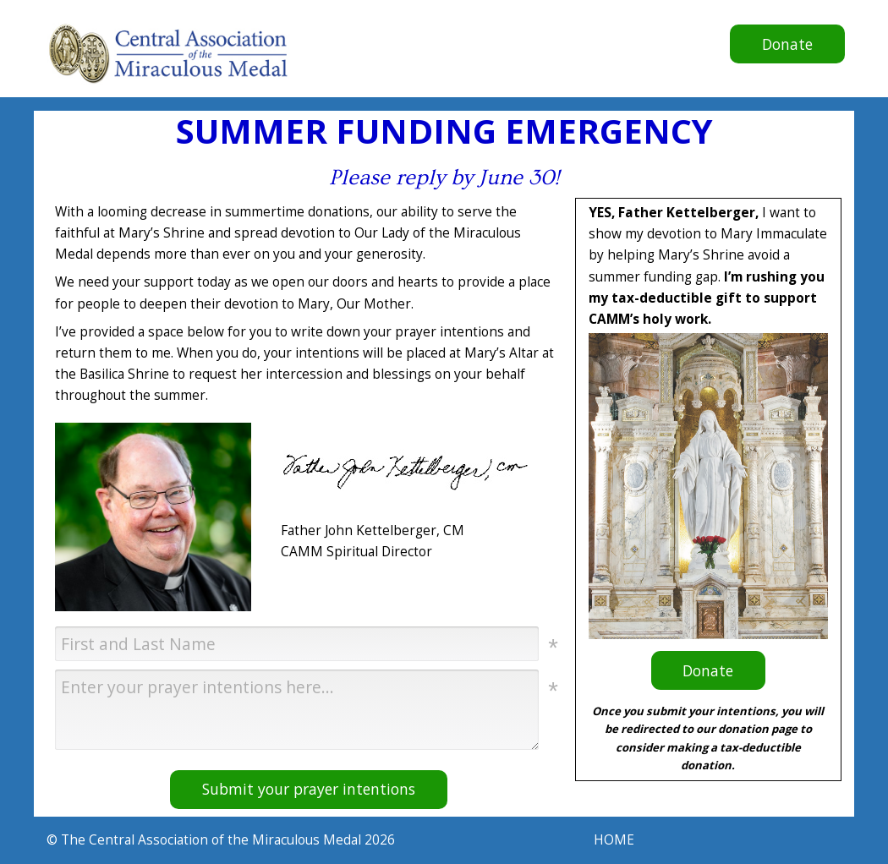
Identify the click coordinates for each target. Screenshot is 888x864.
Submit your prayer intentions (308, 789)
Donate (771, 48)
